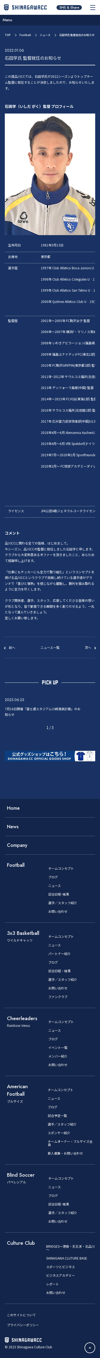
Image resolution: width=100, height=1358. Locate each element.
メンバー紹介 (57, 1056)
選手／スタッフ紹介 (62, 902)
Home (13, 808)
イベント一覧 (57, 1047)
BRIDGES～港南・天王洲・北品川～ (70, 1248)
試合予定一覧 (57, 1115)
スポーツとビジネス (60, 1266)
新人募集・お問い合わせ (65, 1153)
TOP (8, 35)
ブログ (53, 877)
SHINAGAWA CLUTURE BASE (66, 1258)
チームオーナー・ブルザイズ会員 (70, 1143)
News (13, 826)
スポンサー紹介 (59, 1132)
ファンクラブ (57, 996)
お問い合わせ (57, 911)
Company (17, 845)
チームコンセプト (61, 868)
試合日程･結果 (58, 894)
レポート (52, 1284)
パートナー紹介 (59, 953)
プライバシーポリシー (23, 1324)
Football (25, 35)
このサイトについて (21, 1315)
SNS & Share (69, 7)
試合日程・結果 (59, 970)
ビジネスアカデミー (60, 1275)
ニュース (45, 35)
